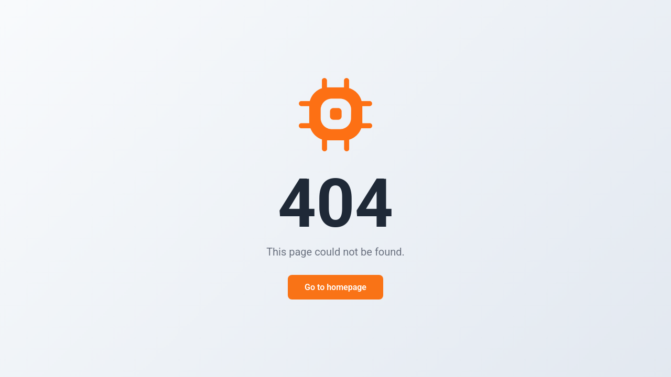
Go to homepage (335, 287)
